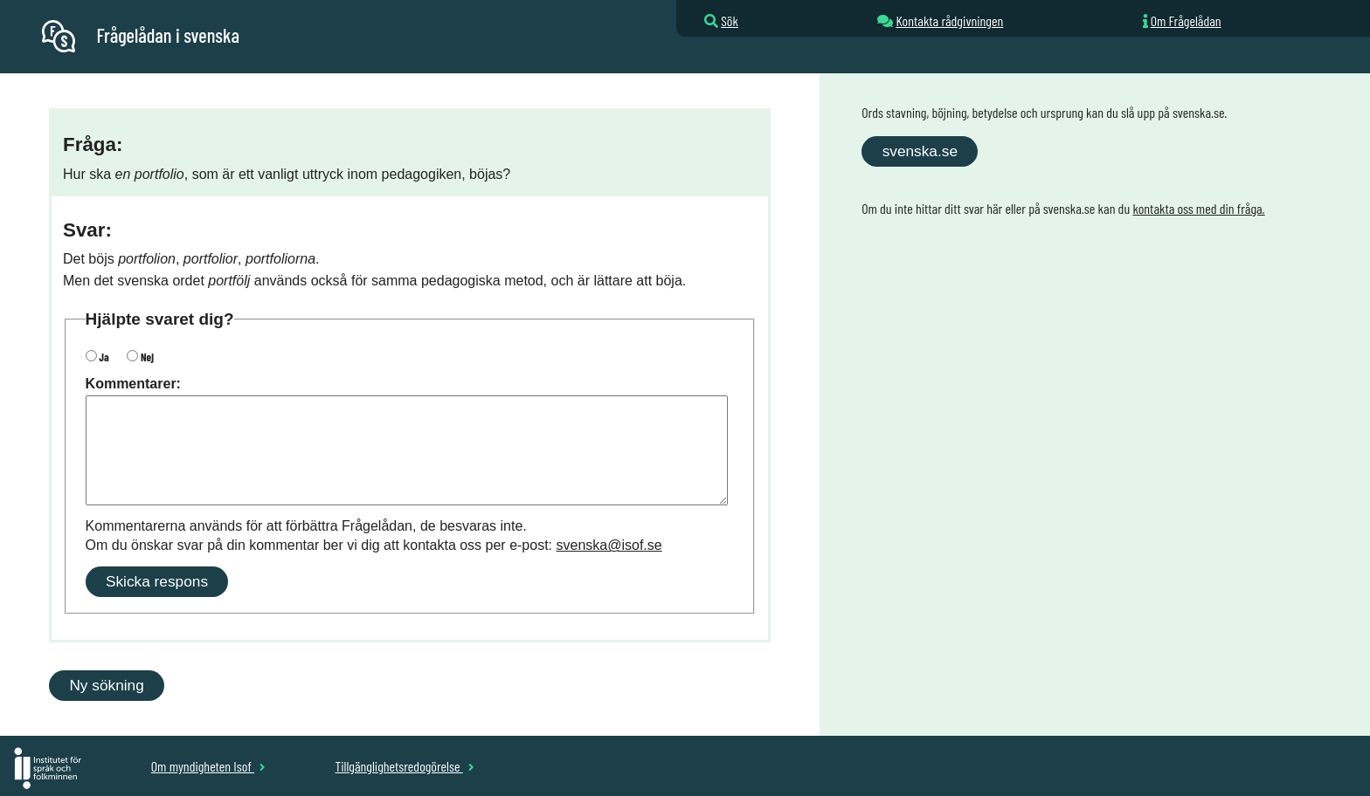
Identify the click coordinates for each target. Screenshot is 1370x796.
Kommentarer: (133, 383)
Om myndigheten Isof (208, 766)
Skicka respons (157, 581)
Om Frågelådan (1186, 20)
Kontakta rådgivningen (949, 20)
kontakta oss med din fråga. (1198, 208)
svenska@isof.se (609, 545)
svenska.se (920, 151)
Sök (729, 20)
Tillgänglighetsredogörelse (404, 766)
